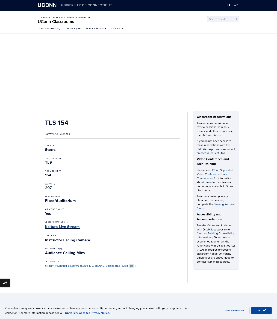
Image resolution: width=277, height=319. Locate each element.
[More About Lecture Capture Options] (68, 222)
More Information (96, 28)
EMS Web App (211, 135)
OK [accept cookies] (261, 310)
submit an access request (216, 151)
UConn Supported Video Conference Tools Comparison (215, 174)
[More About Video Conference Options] (60, 235)
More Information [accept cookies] (234, 310)
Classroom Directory (49, 28)
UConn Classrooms (56, 21)
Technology (73, 28)
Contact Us (117, 28)
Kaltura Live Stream (62, 226)
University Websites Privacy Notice (87, 313)
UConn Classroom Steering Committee (64, 17)
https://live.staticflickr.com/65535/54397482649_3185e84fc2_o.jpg (90, 266)
